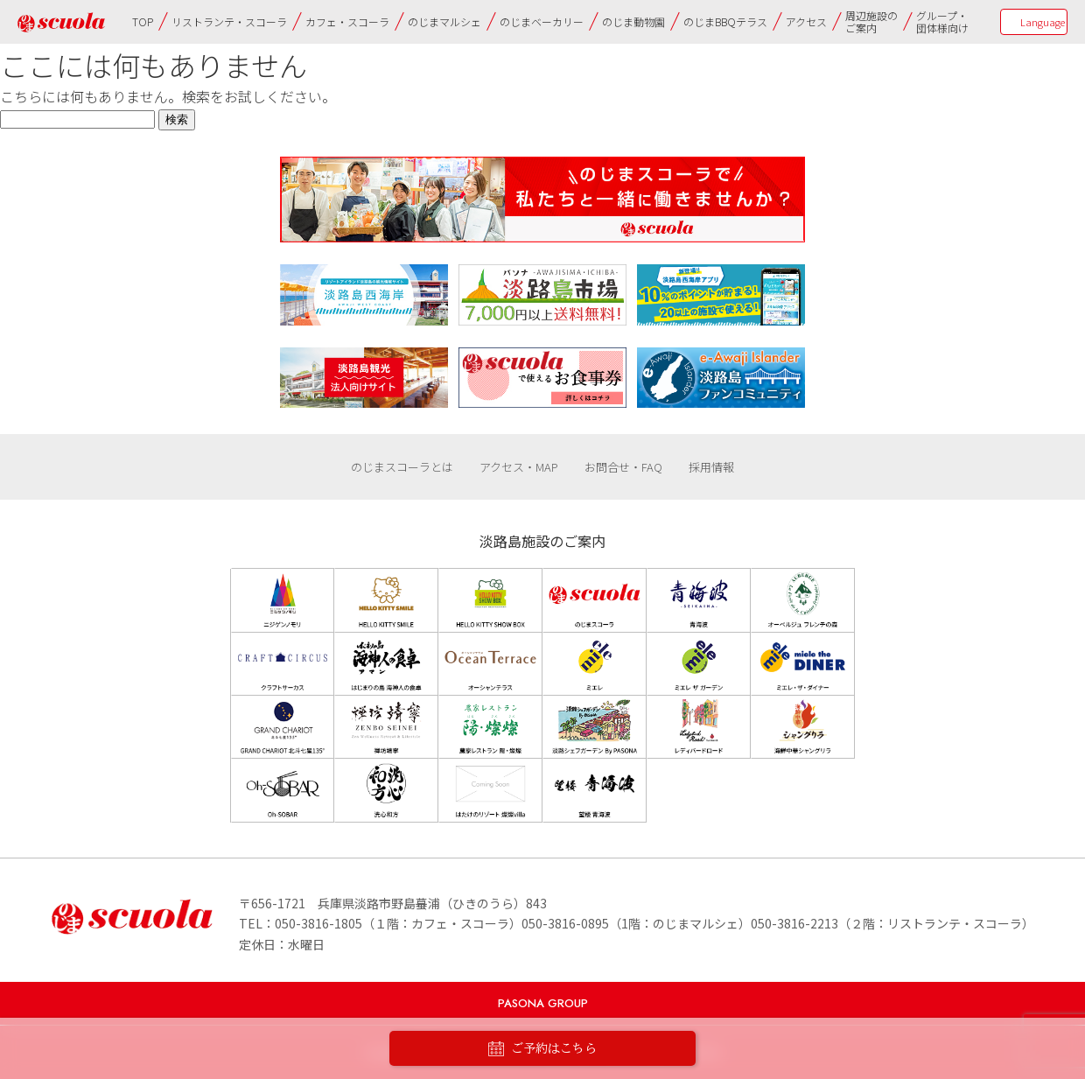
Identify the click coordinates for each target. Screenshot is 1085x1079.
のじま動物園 (633, 21)
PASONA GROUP (543, 1003)
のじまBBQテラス (725, 21)
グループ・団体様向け (942, 21)
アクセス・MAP (519, 467)
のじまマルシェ (444, 21)
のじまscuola (61, 22)
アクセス (806, 21)
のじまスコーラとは (402, 467)
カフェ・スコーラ (347, 21)
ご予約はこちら (542, 1048)
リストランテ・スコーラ (229, 21)
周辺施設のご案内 (871, 21)
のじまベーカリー (542, 21)
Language (1042, 22)
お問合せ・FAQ (623, 467)
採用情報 (711, 467)
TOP (142, 21)
